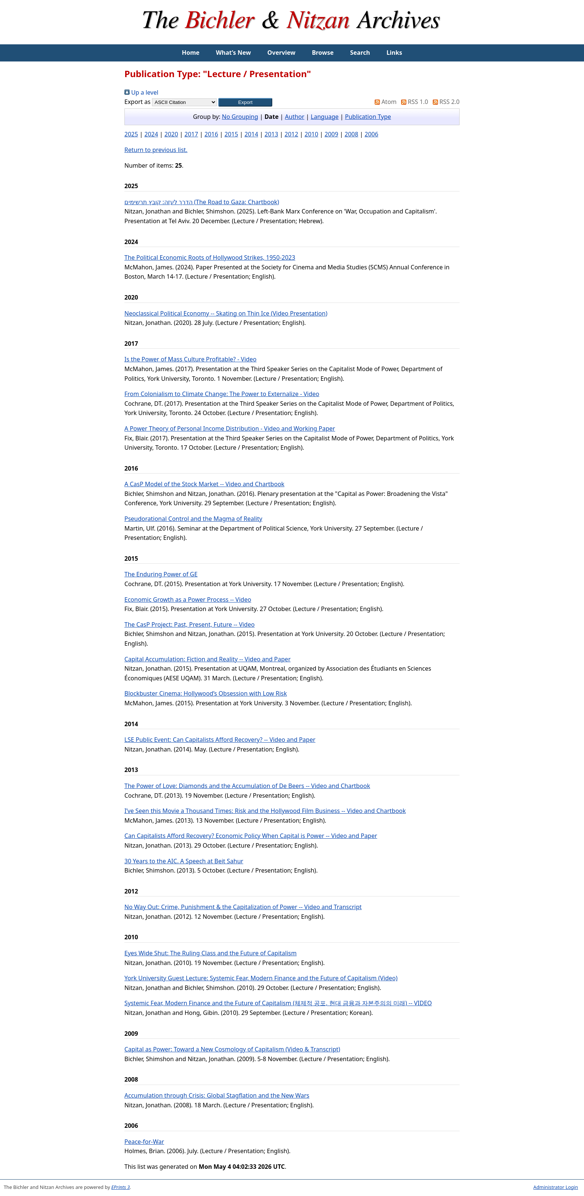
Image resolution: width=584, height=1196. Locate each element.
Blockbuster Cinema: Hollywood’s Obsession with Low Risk (205, 693)
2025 (131, 134)
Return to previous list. (155, 150)
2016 (211, 134)
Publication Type (368, 117)
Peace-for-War (144, 1142)
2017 (191, 134)
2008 (351, 134)
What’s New (233, 52)
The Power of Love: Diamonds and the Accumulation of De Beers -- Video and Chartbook (247, 786)
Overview (281, 52)
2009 (332, 134)
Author (294, 117)
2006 (371, 134)
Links (394, 52)
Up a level (141, 92)
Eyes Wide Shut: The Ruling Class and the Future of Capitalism (210, 953)
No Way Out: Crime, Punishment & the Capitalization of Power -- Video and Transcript (243, 907)
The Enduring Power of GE (160, 574)
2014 (251, 134)
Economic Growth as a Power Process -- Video (187, 599)
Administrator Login (555, 1187)
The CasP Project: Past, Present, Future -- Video (189, 624)
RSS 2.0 (445, 102)
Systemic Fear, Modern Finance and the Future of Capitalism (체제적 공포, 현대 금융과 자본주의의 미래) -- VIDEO (278, 1003)
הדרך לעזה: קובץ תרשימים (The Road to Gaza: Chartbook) (201, 202)
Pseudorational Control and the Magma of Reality (193, 519)
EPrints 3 (120, 1187)
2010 (311, 134)
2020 (171, 134)
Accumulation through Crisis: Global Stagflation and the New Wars (217, 1095)
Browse (322, 52)
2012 (291, 134)
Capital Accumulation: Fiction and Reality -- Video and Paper (207, 659)
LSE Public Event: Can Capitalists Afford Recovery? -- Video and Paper (219, 739)
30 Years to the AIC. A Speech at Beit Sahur (183, 861)
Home (190, 52)
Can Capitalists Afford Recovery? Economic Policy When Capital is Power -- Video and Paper (250, 836)
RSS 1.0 (413, 102)
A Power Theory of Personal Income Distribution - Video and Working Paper (229, 428)
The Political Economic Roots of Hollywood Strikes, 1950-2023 (209, 257)
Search (360, 52)
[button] (245, 102)
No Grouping (240, 117)
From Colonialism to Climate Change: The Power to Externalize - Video (221, 394)
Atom (384, 102)
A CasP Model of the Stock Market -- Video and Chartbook (204, 484)
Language (325, 117)
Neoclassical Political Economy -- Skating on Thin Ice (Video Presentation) (225, 313)
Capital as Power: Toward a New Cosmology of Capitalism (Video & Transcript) (232, 1049)
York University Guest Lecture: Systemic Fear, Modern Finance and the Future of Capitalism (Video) (260, 978)
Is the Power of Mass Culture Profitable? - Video (190, 359)
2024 (151, 134)
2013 (271, 134)
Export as (137, 102)
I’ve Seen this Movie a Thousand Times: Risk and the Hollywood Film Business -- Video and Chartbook (265, 811)
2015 (231, 134)
